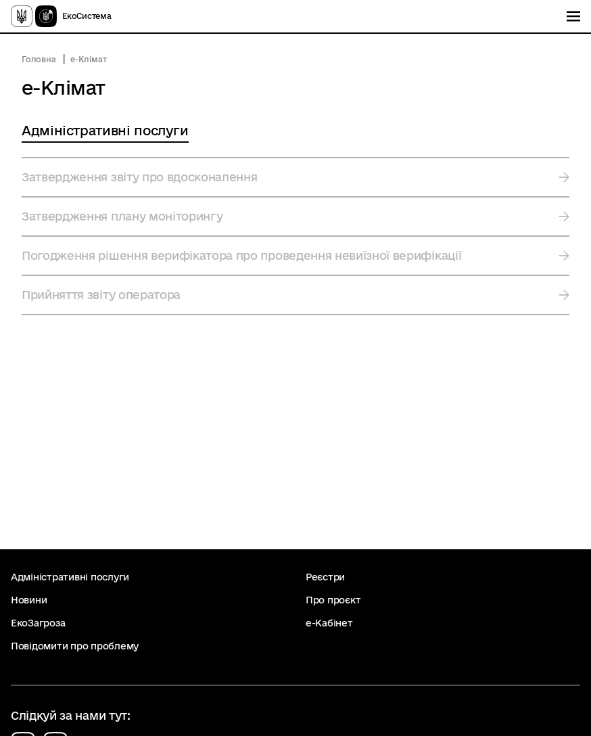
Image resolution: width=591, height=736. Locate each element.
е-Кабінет (329, 623)
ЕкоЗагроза (38, 623)
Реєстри (325, 577)
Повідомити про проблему (75, 646)
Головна (38, 59)
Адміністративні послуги (70, 577)
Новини (29, 600)
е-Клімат (88, 59)
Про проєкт (333, 600)
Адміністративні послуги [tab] (105, 130)
